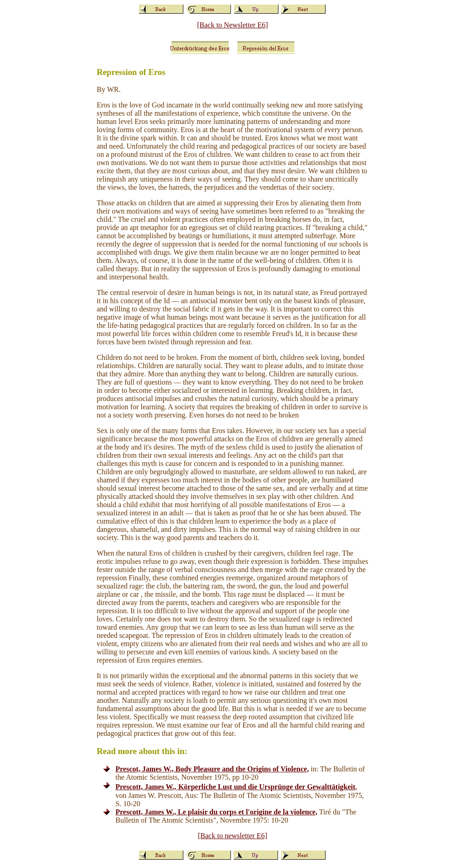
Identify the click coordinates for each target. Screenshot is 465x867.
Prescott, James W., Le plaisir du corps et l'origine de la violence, (217, 812)
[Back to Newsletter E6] (232, 25)
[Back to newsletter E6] (232, 836)
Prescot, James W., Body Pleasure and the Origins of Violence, (212, 769)
